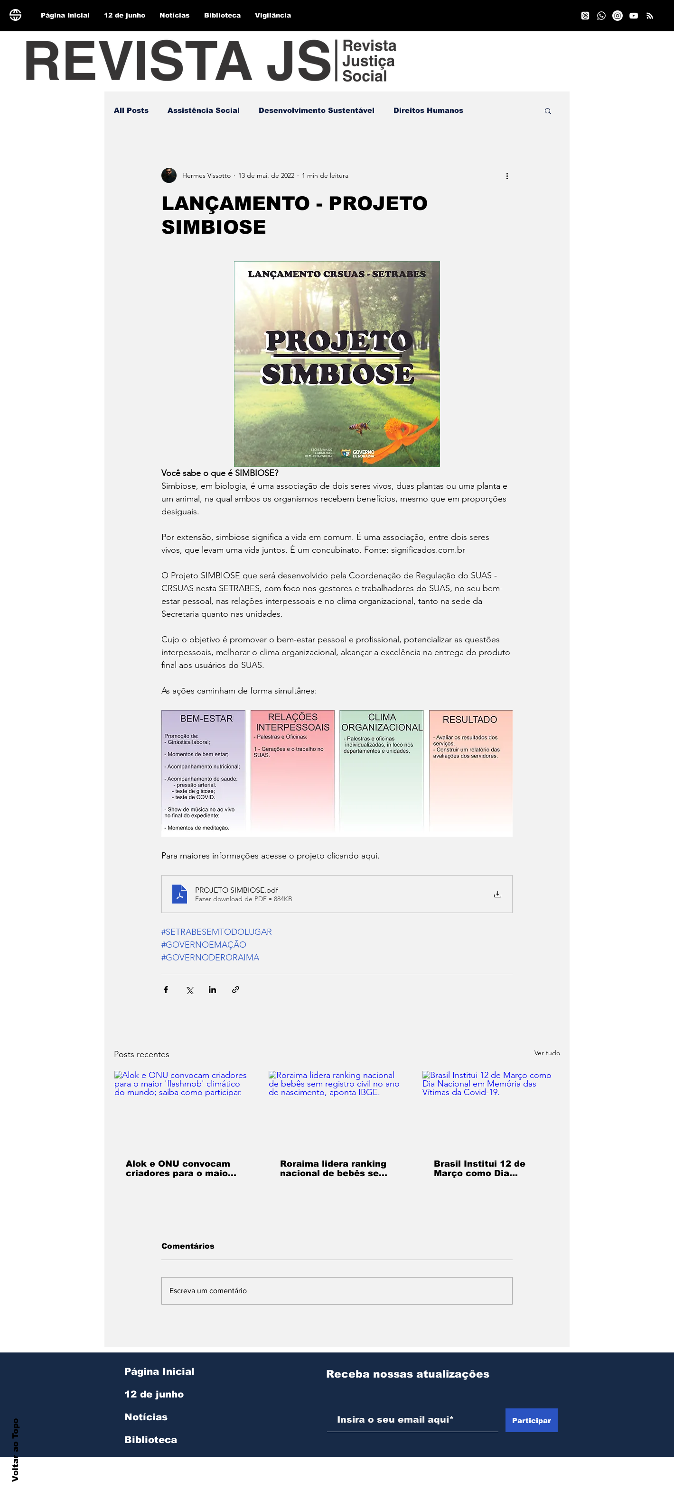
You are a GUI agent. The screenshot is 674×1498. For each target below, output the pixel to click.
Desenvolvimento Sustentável (316, 110)
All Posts (131, 110)
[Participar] (532, 1420)
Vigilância (150, 1462)
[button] (547, 110)
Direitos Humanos (428, 110)
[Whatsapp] (601, 15)
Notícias (146, 1417)
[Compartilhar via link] (235, 989)
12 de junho (154, 1394)
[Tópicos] (585, 15)
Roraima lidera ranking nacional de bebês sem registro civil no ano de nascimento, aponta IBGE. (333, 1168)
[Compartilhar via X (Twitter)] (189, 989)
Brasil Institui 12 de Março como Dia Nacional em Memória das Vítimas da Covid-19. (484, 1168)
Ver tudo (547, 1053)
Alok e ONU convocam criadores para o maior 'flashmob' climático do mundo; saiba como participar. (180, 1168)
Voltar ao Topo (15, 1450)
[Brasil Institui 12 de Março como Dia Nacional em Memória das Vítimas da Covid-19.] (491, 1109)
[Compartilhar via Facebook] (165, 989)
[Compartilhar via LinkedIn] (212, 989)
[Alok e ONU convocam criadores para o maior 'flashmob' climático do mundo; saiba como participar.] (183, 1109)
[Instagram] (617, 15)
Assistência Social (204, 110)
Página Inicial (159, 1371)
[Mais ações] (507, 175)
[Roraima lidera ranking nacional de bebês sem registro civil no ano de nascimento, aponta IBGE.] (337, 1109)
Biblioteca (150, 1439)
